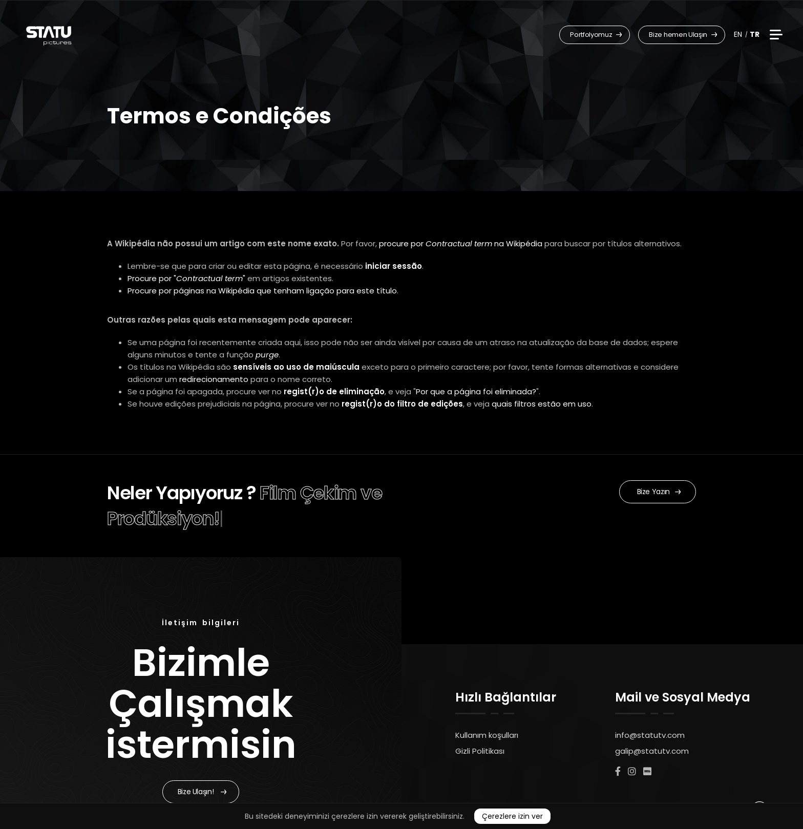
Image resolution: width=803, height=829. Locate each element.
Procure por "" (186, 278)
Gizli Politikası (479, 751)
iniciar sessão (393, 266)
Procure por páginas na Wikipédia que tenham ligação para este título (262, 290)
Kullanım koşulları (486, 735)
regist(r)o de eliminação (334, 391)
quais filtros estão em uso (541, 403)
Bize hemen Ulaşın (683, 34)
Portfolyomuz (596, 34)
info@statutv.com (650, 735)
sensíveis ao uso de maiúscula (296, 367)
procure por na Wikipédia (460, 243)
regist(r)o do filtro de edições (402, 403)
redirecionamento (213, 379)
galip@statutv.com (652, 751)
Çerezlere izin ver (512, 816)
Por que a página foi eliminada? (476, 391)
